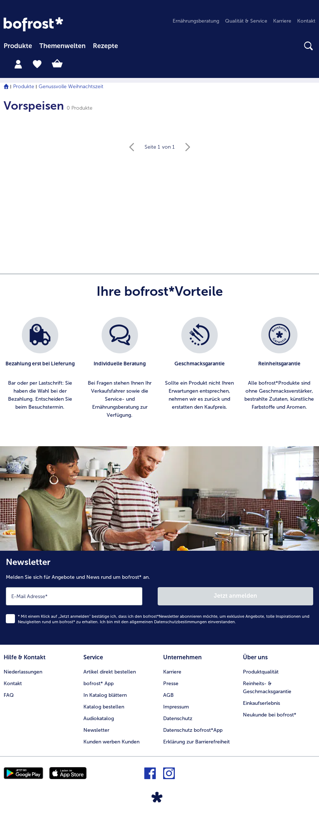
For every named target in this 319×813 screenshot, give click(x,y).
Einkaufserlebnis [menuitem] (261, 703)
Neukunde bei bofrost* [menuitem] (269, 715)
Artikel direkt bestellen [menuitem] (109, 672)
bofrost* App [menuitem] (98, 683)
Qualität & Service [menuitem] (246, 21)
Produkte (23, 86)
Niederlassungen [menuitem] (23, 672)
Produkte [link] (18, 46)
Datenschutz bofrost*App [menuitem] (192, 730)
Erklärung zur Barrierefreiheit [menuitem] (196, 742)
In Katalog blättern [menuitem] (105, 695)
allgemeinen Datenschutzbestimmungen (168, 622)
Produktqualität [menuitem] (261, 672)
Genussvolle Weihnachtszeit (71, 86)
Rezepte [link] (105, 46)
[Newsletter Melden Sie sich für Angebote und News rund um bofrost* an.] (159, 598)
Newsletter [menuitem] (96, 730)
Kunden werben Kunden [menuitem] (111, 742)
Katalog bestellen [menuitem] (103, 707)
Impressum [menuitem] (176, 707)
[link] (33, 24)
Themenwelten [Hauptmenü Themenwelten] (62, 46)
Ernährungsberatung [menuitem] (196, 21)
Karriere (172, 672)
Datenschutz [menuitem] (177, 718)
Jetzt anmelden (235, 595)
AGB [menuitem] (168, 695)
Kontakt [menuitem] (306, 21)
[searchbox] (130, 46)
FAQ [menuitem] (9, 695)
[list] (159, 368)
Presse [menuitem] (170, 683)
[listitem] (40, 368)
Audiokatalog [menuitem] (98, 718)
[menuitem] (18, 46)
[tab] (18, 64)
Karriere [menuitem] (282, 21)
